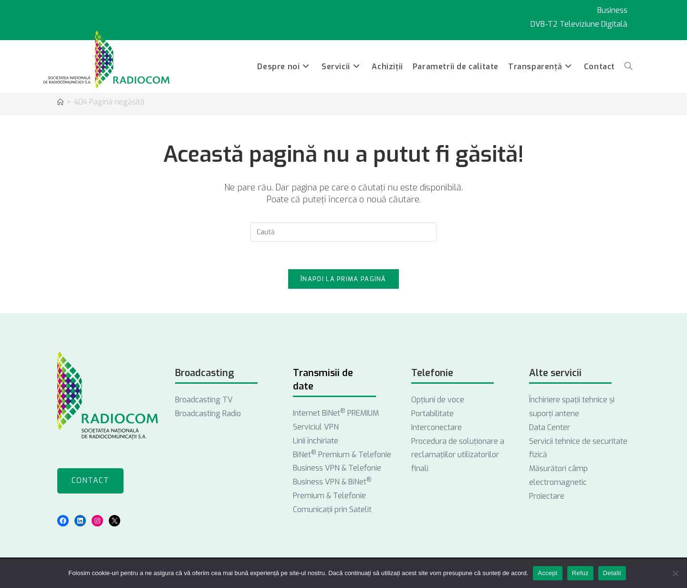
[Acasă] (60, 102)
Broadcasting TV (204, 401)
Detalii (612, 573)
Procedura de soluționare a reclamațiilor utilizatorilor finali (457, 456)
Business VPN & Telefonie (337, 470)
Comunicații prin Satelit (332, 511)
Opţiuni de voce (437, 401)
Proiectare (546, 498)
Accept (547, 573)
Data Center (549, 429)
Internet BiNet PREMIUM (336, 415)
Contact (90, 482)
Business (612, 10)
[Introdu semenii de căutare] (343, 232)
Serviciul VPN (316, 428)
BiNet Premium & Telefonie (342, 456)
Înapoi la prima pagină (343, 280)
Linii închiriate (315, 442)
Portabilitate (432, 415)
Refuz (580, 573)
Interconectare (436, 429)
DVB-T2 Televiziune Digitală (579, 24)
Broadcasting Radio (208, 415)
